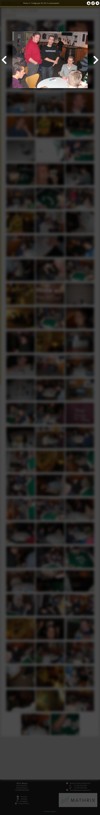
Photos (26, 3)
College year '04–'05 (38, 3)
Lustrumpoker (53, 3)
